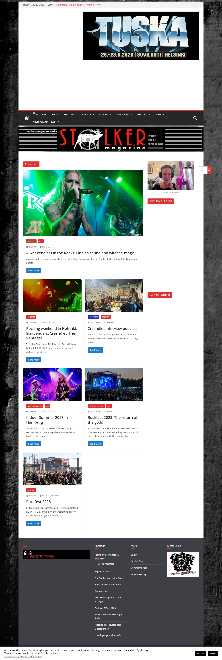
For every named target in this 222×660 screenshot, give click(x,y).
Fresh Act (69, 114)
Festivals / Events (34, 406)
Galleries (85, 114)
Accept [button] (213, 653)
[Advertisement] (111, 87)
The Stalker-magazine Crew (109, 578)
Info (158, 114)
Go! (210, 170)
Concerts (31, 241)
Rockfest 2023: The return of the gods (112, 420)
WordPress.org (138, 574)
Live (53, 114)
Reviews (103, 114)
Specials (142, 114)
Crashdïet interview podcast (112, 328)
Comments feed (139, 567)
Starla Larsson (48, 246)
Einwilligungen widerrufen (108, 635)
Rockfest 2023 (38, 501)
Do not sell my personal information (23, 656)
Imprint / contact (104, 571)
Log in (134, 554)
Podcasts (105, 317)
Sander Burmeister (50, 495)
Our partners (101, 591)
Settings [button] (200, 653)
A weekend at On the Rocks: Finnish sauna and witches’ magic (80, 252)
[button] (57, 114)
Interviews (123, 114)
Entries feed (137, 561)
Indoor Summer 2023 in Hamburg (47, 420)
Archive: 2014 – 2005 (44, 121)
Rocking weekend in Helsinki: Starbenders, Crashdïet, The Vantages (51, 333)
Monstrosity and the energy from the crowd (78, 4)
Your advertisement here (108, 584)
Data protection (106, 563)
